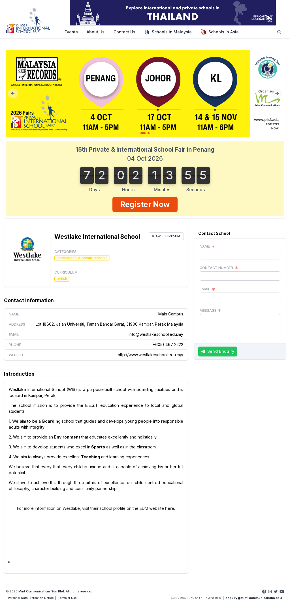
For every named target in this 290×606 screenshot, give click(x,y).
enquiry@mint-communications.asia (253, 598)
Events (71, 31)
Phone (15, 345)
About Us (96, 31)
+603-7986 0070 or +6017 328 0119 (195, 598)
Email (14, 334)
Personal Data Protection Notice (31, 598)
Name (14, 314)
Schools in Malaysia (168, 32)
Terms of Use (67, 598)
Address (17, 324)
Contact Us (124, 31)
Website (16, 355)
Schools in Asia (220, 32)
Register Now (145, 204)
